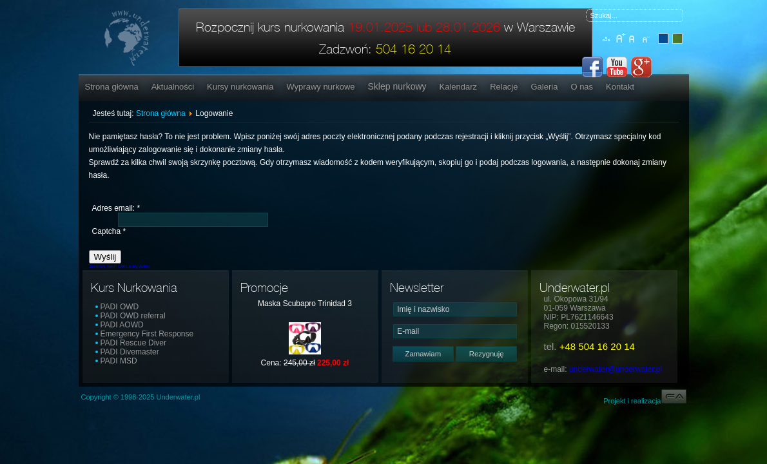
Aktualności (172, 87)
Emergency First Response (147, 333)
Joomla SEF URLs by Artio (119, 266)
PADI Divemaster (130, 351)
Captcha (109, 231)
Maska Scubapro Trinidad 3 (305, 303)
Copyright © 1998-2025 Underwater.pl (140, 397)
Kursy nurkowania (240, 87)
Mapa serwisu (607, 45)
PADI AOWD (122, 324)
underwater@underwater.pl (615, 369)
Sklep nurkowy (397, 86)
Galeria (544, 87)
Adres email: (116, 208)
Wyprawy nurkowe (320, 87)
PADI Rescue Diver (133, 342)
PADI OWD (120, 306)
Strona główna (112, 87)
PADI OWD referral (133, 315)
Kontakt (620, 87)
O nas (581, 87)
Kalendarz (459, 87)
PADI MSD (119, 360)
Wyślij (105, 257)
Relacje (504, 87)
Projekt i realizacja (644, 401)
